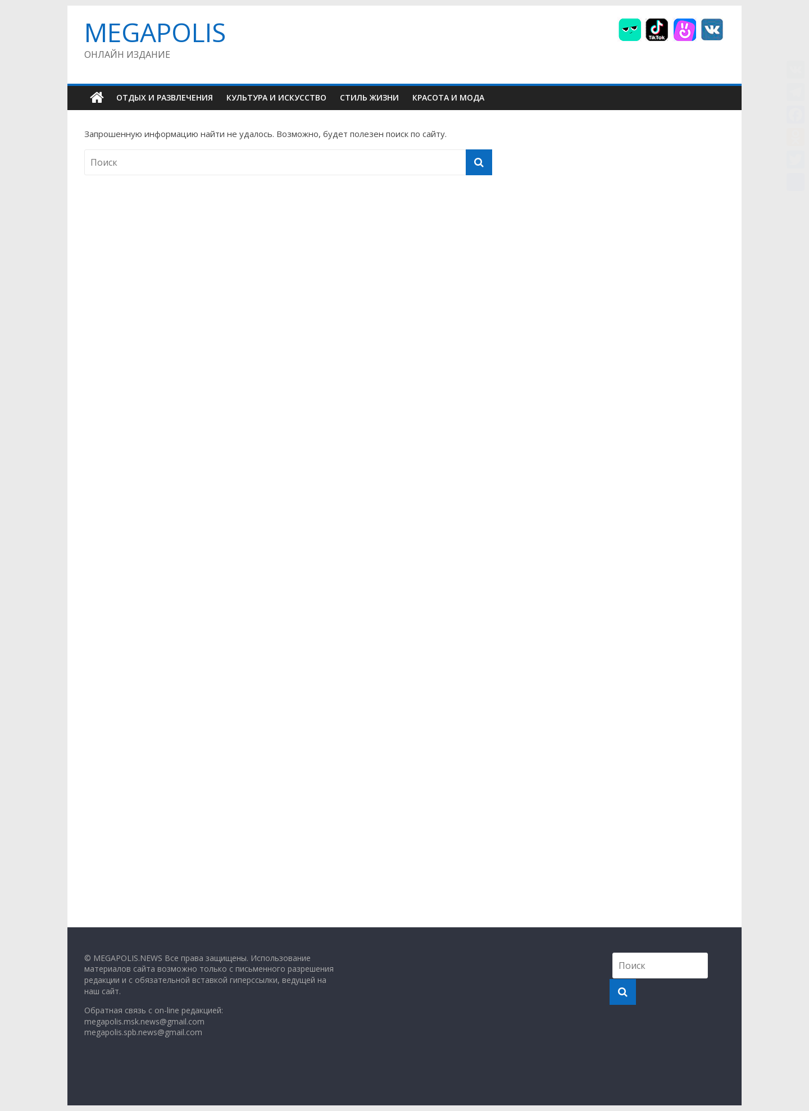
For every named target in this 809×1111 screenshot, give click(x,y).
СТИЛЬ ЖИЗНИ (369, 97)
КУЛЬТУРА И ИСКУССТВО (276, 97)
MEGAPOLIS (155, 32)
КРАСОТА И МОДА (448, 97)
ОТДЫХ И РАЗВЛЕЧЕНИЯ (164, 97)
